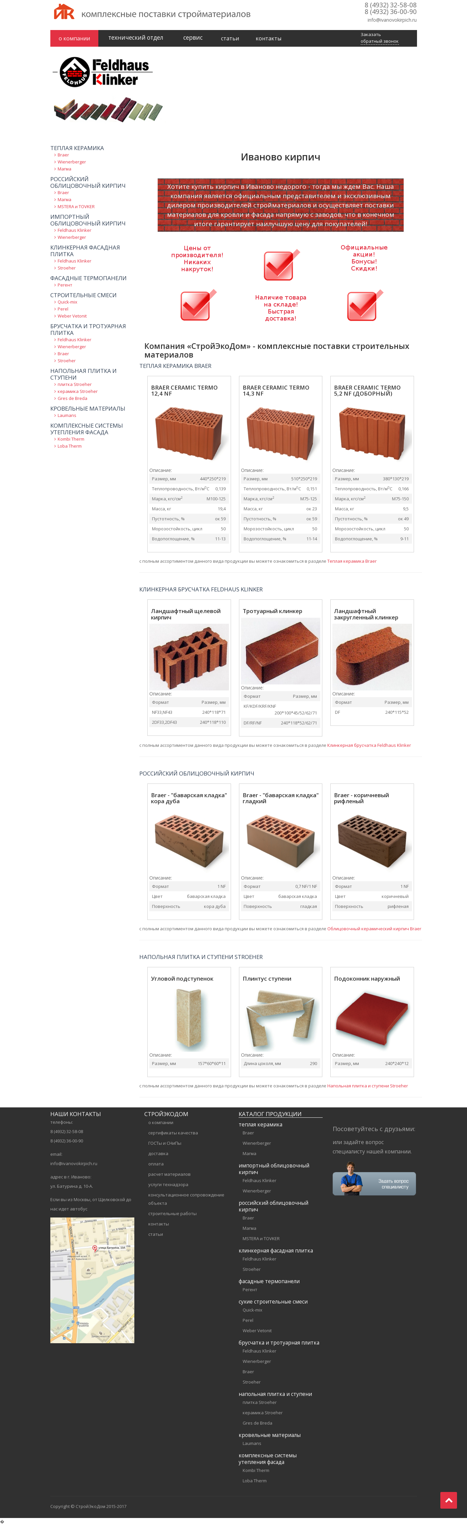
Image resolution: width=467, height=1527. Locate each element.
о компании (74, 38)
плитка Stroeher (75, 387)
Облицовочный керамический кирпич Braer (374, 931)
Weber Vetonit (72, 318)
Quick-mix (67, 304)
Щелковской (111, 1202)
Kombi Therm (71, 441)
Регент (65, 287)
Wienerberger (72, 164)
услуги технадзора (168, 1187)
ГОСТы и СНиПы (164, 1145)
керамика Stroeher (78, 394)
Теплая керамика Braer (352, 563)
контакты (268, 38)
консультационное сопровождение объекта (186, 1201)
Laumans (67, 418)
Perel (63, 311)
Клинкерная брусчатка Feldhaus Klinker (369, 747)
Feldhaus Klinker (74, 232)
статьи (230, 38)
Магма (64, 171)
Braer (63, 157)
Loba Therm (70, 448)
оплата (156, 1166)
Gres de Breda (72, 401)
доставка (158, 1156)
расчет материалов (169, 1176)
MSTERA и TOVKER (76, 209)
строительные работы (172, 1216)
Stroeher (67, 270)
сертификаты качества (173, 1135)
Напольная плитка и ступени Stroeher (367, 1088)
